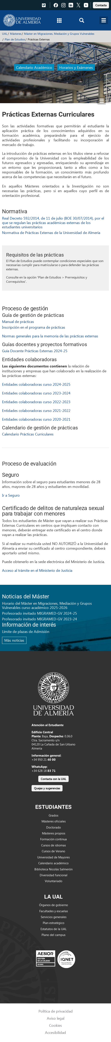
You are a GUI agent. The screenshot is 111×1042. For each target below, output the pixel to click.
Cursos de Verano (53, 851)
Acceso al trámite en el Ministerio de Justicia (37, 570)
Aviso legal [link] (55, 1018)
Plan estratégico (53, 923)
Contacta (101, 5)
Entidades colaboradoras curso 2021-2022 (36, 410)
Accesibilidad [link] (55, 1032)
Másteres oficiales (54, 821)
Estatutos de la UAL (54, 929)
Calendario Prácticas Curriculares (28, 434)
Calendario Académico (34, 67)
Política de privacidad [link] (55, 1011)
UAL (4, 34)
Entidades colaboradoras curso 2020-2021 (36, 419)
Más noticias (14, 640)
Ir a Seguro (11, 495)
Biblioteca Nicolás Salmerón (53, 869)
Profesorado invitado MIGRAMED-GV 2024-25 (39, 613)
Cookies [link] (55, 1025)
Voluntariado (53, 881)
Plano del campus (53, 935)
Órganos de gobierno (53, 905)
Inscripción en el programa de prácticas (33, 327)
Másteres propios (53, 833)
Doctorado (53, 827)
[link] (101, 4)
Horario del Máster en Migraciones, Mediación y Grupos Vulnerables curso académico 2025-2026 (47, 605)
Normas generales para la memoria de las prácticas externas (50, 335)
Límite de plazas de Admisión (25, 631)
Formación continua (53, 839)
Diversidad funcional (53, 875)
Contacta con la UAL (53, 779)
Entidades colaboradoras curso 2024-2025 (36, 384)
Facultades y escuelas (53, 911)
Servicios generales (53, 917)
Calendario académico (53, 863)
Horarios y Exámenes (76, 67)
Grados (53, 815)
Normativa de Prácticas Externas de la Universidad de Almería (51, 232)
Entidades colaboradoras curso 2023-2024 (36, 392)
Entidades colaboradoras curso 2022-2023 (36, 401)
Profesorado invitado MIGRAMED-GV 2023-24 (39, 618)
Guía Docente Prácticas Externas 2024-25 (34, 350)
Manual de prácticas (18, 321)
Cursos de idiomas (53, 845)
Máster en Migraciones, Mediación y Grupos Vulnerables (59, 34)
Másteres (15, 34)
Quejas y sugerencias (47, 788)
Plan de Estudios (15, 39)
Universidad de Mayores (53, 857)
